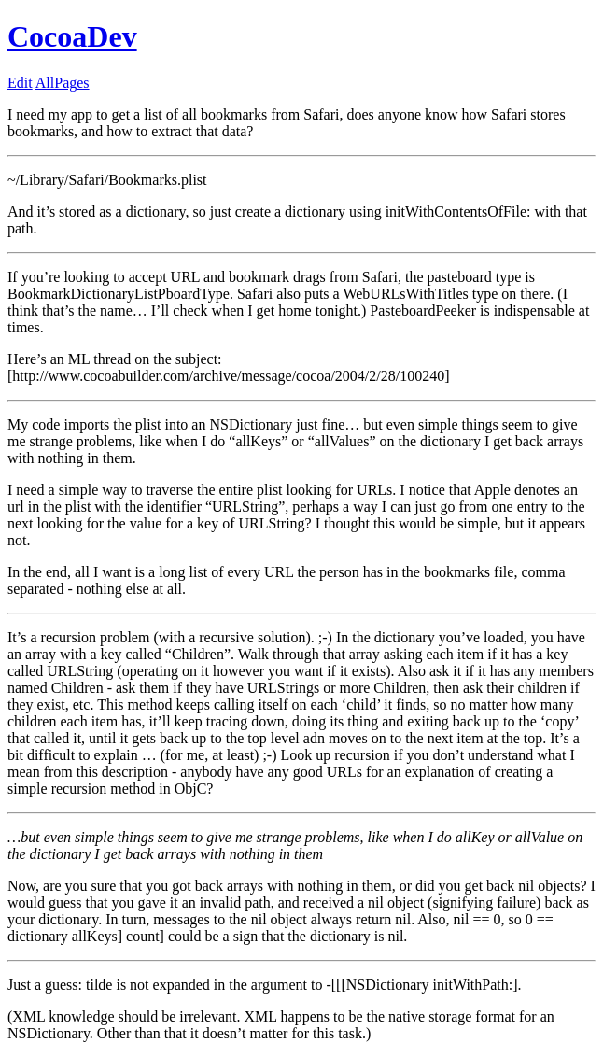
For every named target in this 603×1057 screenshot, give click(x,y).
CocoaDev (72, 36)
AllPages (62, 83)
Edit (20, 83)
